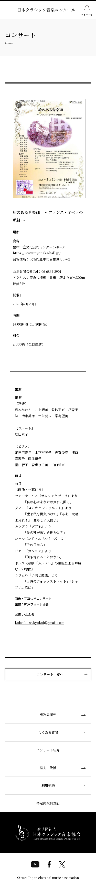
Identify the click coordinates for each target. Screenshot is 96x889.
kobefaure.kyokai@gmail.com (39, 622)
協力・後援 (48, 767)
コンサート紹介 (48, 750)
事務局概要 (48, 714)
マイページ (87, 10)
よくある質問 (48, 732)
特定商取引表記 (48, 803)
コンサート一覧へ (50, 674)
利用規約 (48, 785)
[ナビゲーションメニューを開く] (8, 10)
